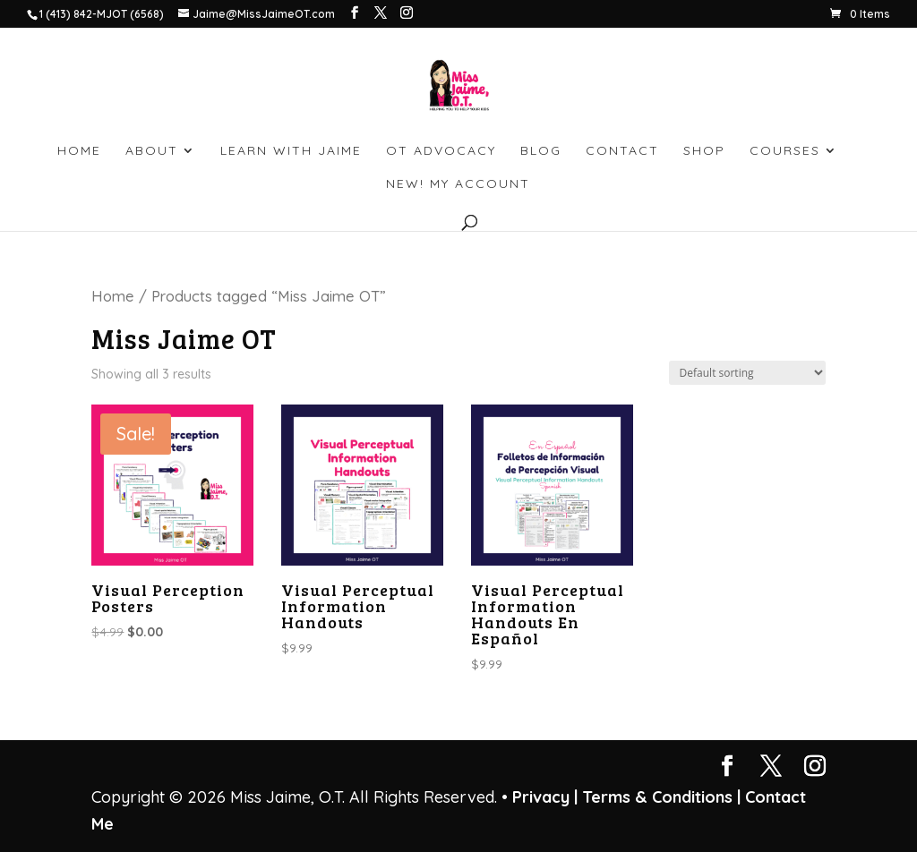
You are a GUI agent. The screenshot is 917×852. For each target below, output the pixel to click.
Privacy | (545, 797)
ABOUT (151, 151)
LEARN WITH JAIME (291, 151)
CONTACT (622, 151)
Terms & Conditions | (661, 797)
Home (112, 295)
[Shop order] (747, 373)
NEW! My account (458, 184)
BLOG (540, 151)
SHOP (704, 151)
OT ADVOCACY (441, 151)
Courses (785, 151)
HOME (79, 151)
